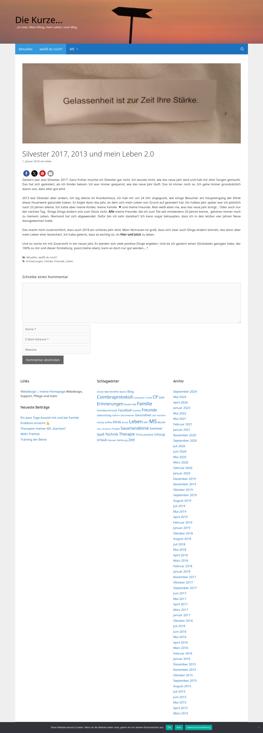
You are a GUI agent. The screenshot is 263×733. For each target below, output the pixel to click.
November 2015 (184, 670)
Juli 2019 (179, 506)
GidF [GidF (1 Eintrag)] (154, 415)
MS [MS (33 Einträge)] (153, 421)
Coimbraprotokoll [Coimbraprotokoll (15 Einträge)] (115, 397)
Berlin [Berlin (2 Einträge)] (123, 391)
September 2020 (185, 440)
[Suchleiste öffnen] (242, 49)
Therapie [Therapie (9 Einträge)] (127, 434)
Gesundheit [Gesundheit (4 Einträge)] (143, 415)
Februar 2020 (182, 468)
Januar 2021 (181, 429)
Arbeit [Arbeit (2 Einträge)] (100, 391)
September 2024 (185, 391)
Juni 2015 (179, 697)
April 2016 (180, 642)
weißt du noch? (51, 49)
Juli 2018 (179, 544)
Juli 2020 (179, 446)
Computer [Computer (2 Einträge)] (139, 397)
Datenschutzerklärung (198, 727)
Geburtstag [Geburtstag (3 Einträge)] (104, 415)
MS (76, 49)
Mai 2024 (179, 397)
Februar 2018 (182, 566)
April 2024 (180, 402)
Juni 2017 (179, 593)
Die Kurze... (39, 20)
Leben (69, 261)
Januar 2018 (181, 571)
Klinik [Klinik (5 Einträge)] (117, 422)
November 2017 (184, 577)
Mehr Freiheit (30, 434)
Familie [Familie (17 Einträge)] (144, 403)
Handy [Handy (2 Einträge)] (100, 422)
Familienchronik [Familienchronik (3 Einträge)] (107, 410)
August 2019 (182, 501)
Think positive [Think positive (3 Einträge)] (144, 434)
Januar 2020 (181, 473)
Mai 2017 (179, 599)
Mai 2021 (179, 419)
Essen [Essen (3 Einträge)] (128, 404)
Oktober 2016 (183, 621)
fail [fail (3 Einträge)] (134, 404)
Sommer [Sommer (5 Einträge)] (156, 428)
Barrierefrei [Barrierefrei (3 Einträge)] (112, 391)
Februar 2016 (182, 653)
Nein (179, 727)
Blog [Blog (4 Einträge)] (130, 391)
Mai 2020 (179, 457)
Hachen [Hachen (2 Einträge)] (161, 415)
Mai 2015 (179, 702)
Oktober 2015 (183, 675)
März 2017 (180, 610)
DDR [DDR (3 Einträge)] (161, 397)
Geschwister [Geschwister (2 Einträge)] (127, 415)
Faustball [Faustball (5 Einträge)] (125, 410)
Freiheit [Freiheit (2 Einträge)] (136, 410)
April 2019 (180, 517)
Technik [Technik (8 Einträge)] (111, 434)
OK (169, 727)
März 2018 (180, 560)
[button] (26, 173)
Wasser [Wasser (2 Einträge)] (112, 440)
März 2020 (180, 462)
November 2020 (184, 435)
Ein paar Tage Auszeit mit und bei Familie (50, 418)
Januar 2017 (181, 615)
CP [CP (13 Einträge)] (155, 397)
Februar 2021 (182, 424)
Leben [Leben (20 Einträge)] (136, 421)
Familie (48, 261)
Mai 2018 (179, 550)
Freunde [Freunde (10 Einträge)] (149, 409)
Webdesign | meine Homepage (43, 391)
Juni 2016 (179, 631)
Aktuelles (26, 49)
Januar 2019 (181, 528)
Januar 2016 (181, 659)
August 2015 (182, 686)
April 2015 (180, 708)
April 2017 (180, 604)
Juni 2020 (179, 451)
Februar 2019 (182, 522)
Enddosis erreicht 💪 (35, 423)
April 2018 (180, 555)
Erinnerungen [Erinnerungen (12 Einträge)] (110, 404)
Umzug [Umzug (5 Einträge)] (159, 434)
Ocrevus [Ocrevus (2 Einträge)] (106, 428)
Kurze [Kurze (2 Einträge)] (125, 422)
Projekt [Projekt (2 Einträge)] (116, 428)
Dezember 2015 (184, 664)
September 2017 (185, 588)
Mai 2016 (179, 637)
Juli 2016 (179, 626)
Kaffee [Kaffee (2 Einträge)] (108, 422)
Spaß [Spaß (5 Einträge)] (100, 434)
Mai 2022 (179, 413)
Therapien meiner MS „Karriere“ (43, 428)
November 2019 (184, 484)
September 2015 (185, 680)
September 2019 (185, 495)
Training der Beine (34, 439)
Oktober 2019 (183, 490)
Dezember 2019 (184, 479)
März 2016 (180, 648)
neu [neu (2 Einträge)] (99, 428)
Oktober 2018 (183, 533)
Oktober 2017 (183, 582)
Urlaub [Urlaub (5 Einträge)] (102, 440)
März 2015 (180, 713)
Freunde (59, 261)
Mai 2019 (179, 511)
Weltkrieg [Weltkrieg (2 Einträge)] (122, 440)
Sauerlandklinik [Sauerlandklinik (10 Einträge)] (135, 428)
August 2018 (182, 539)
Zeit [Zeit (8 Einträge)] (131, 439)
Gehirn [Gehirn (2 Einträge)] (116, 415)
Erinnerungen (34, 261)
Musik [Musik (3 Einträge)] (161, 422)
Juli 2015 (179, 691)
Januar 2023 (181, 408)
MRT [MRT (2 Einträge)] (145, 422)
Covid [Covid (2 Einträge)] (149, 397)
